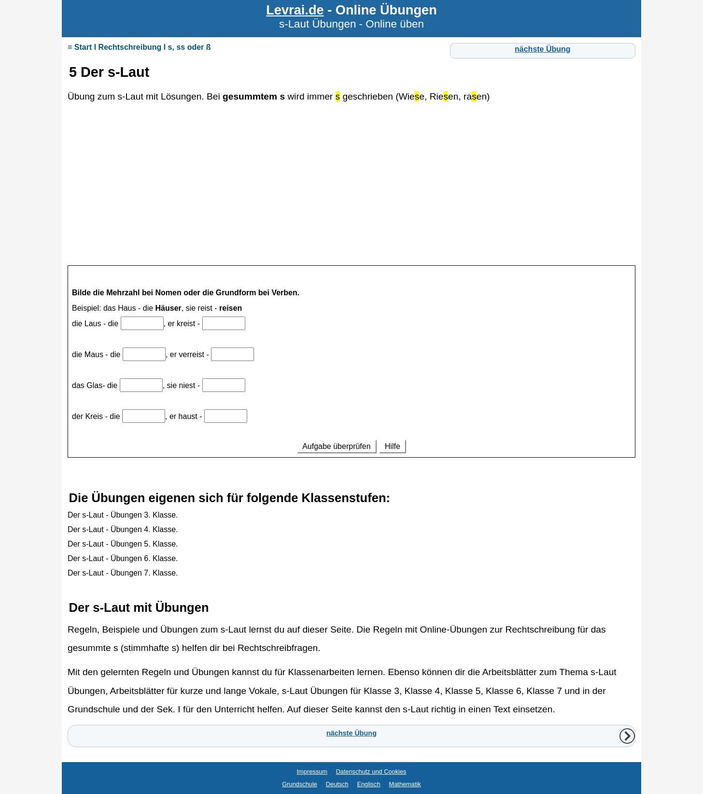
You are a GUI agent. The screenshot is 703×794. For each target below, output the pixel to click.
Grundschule (299, 784)
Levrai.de (294, 9)
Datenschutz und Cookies (371, 771)
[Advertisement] (351, 184)
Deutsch (337, 784)
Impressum (312, 771)
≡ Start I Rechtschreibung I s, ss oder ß (139, 47)
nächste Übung (543, 49)
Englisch (368, 784)
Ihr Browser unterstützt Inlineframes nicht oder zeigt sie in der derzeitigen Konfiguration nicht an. (351, 369)
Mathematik (405, 784)
